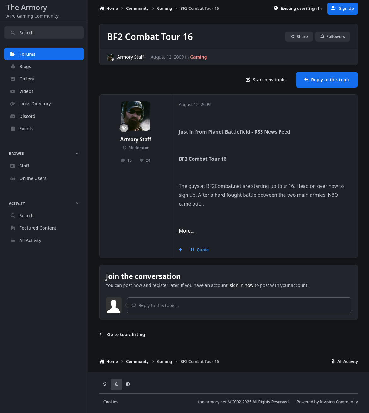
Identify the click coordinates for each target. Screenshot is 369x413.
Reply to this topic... (155, 305)
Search (21, 32)
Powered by (327, 401)
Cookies (110, 401)
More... (186, 231)
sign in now (241, 285)
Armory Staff (130, 57)
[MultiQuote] (181, 250)
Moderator (138, 147)
